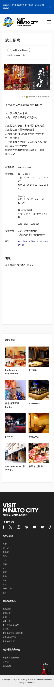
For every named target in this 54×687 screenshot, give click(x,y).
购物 (5, 564)
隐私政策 (7, 666)
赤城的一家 (34, 436)
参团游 (6, 629)
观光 (5, 556)
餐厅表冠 (33, 370)
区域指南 (7, 609)
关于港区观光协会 (11, 657)
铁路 (5, 592)
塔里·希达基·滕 (36, 466)
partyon (9, 436)
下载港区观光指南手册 (13, 633)
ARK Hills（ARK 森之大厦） (15, 468)
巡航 (5, 584)
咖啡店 (6, 548)
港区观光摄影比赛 (11, 625)
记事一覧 (7, 621)
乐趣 (5, 580)
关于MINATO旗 (9, 637)
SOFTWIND (34, 403)
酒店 (5, 572)
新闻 (5, 617)
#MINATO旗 (19, 55)
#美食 (10, 55)
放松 (5, 568)
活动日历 (7, 613)
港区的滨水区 (9, 641)
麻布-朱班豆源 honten (12, 405)
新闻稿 (6, 661)
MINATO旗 (7, 588)
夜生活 (6, 552)
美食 (5, 544)
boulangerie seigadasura (11, 372)
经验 (5, 560)
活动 (5, 576)
